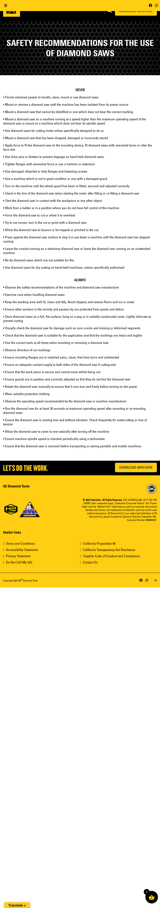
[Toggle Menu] (5, 5)
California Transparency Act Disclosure (109, 550)
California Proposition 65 (99, 543)
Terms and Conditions (20, 543)
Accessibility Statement (22, 550)
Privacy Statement (18, 556)
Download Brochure (136, 467)
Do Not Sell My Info (19, 562)
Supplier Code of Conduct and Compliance (111, 556)
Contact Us (90, 562)
